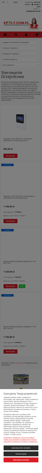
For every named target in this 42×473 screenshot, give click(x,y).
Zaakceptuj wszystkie (21, 460)
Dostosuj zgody (21, 454)
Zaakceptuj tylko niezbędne (21, 448)
